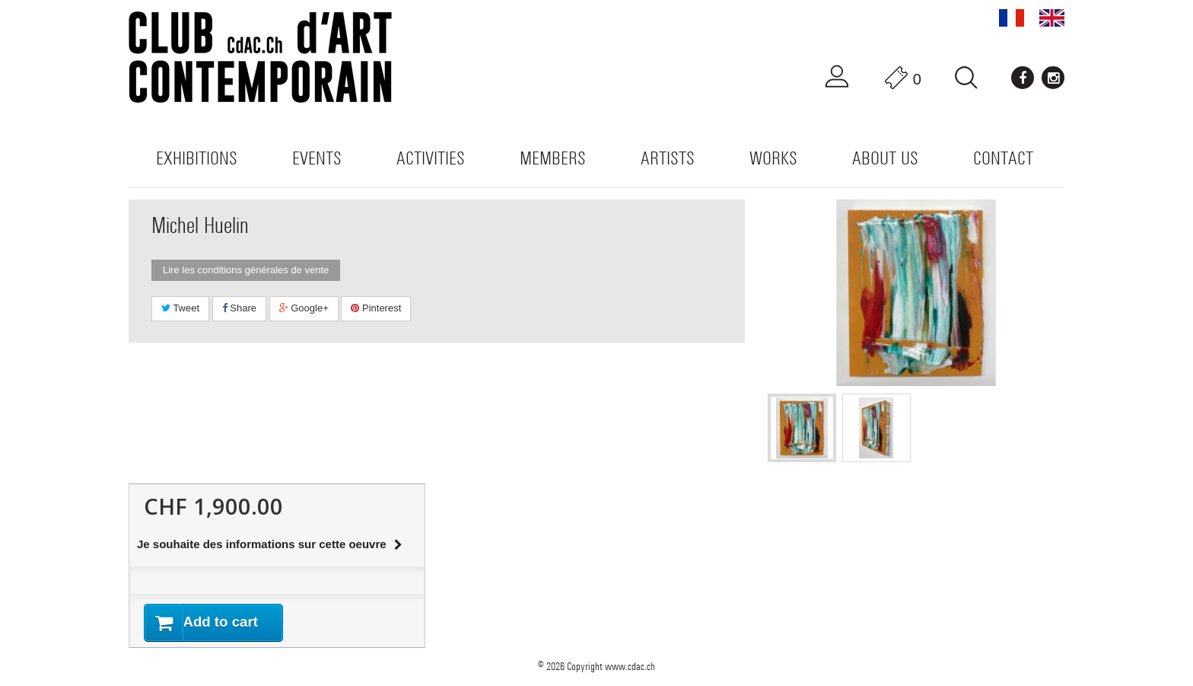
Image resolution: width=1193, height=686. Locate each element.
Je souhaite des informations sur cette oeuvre (269, 544)
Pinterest (376, 308)
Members (553, 158)
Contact (1003, 158)
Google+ (304, 308)
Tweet (180, 308)
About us (885, 158)
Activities (430, 158)
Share (239, 308)
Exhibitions (196, 158)
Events (317, 158)
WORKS (773, 158)
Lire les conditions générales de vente (246, 270)
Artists (668, 158)
